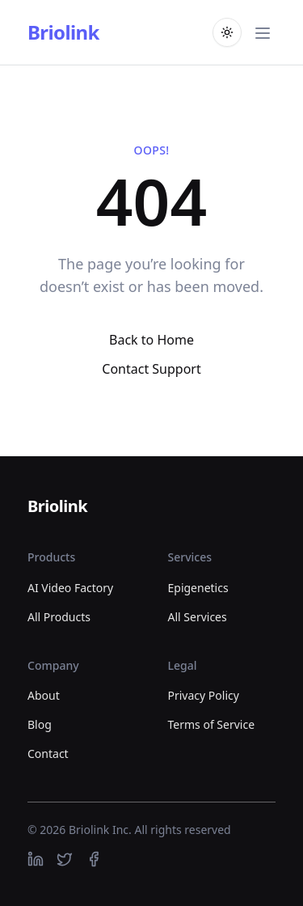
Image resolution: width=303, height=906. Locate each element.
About (43, 695)
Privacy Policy (203, 695)
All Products (58, 616)
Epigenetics (198, 587)
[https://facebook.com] (94, 859)
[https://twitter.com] (65, 859)
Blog (39, 724)
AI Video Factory (70, 587)
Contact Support (151, 369)
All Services (197, 616)
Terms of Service (211, 724)
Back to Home (151, 340)
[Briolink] (57, 507)
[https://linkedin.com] (35, 859)
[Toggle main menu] (263, 32)
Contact (48, 753)
